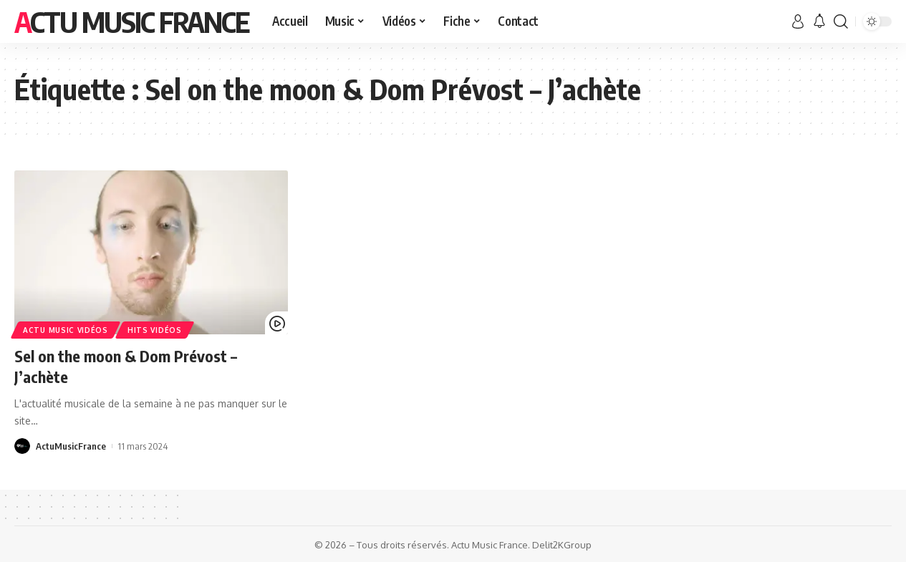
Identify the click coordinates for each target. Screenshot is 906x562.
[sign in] (798, 21)
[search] (841, 21)
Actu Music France (131, 21)
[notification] (819, 21)
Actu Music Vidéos (65, 330)
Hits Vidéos (154, 330)
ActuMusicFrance (71, 446)
